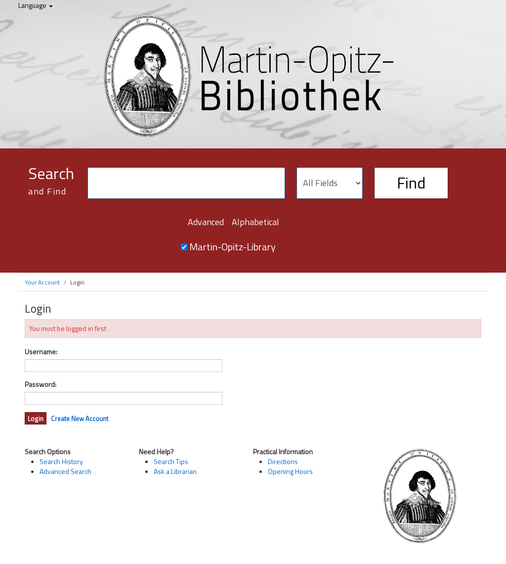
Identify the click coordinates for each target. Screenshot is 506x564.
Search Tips (171, 461)
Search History (61, 461)
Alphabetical (255, 222)
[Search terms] (186, 183)
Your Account (42, 282)
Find (411, 182)
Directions (283, 461)
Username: (41, 352)
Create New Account (79, 418)
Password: (40, 384)
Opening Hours (290, 471)
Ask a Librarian (175, 471)
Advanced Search (65, 471)
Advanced (206, 222)
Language (35, 5)
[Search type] (329, 183)
